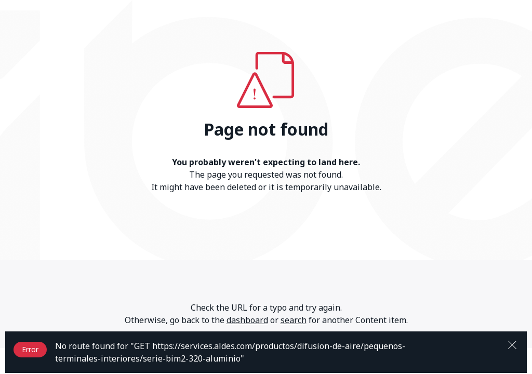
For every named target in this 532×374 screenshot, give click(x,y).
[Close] (512, 343)
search (294, 320)
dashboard (247, 320)
